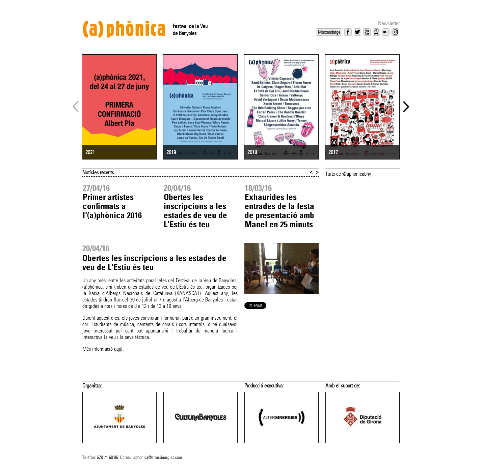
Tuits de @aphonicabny (348, 174)
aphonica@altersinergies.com (157, 457)
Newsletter (389, 23)
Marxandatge (329, 32)
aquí (118, 349)
